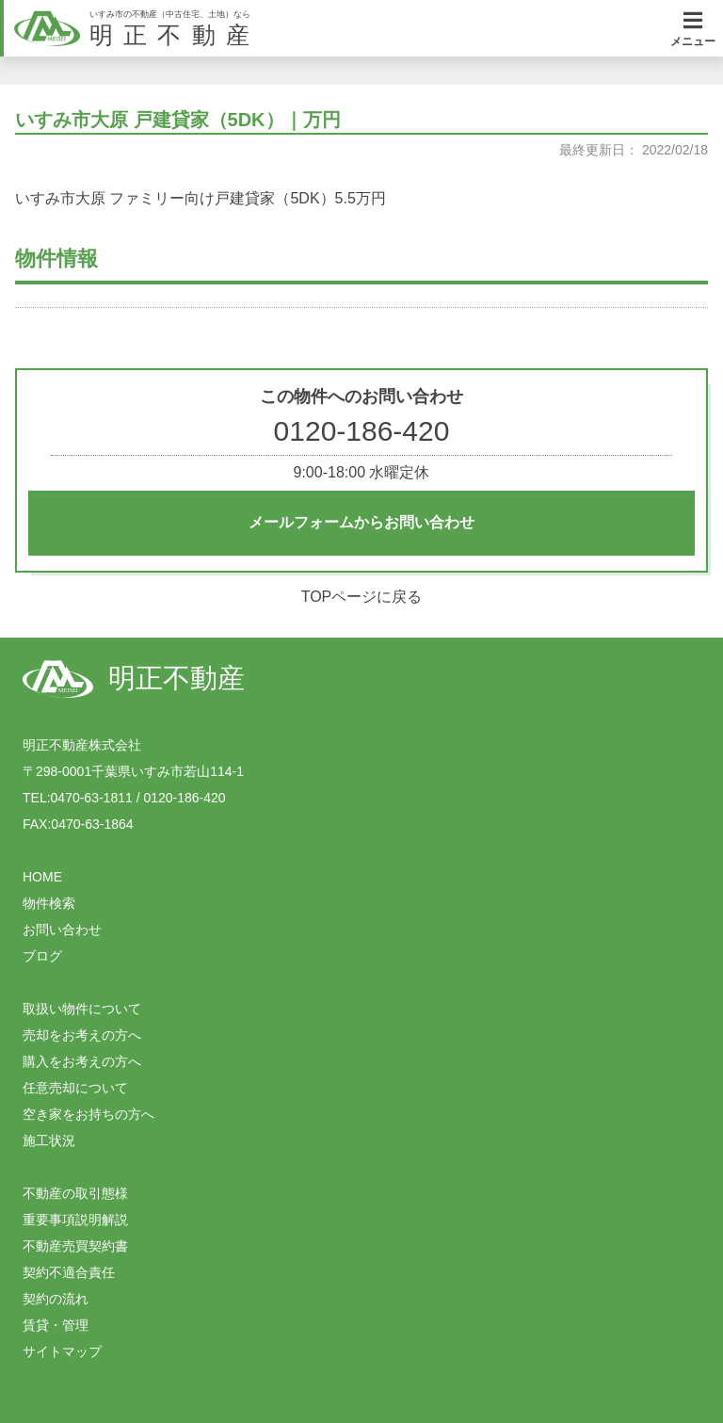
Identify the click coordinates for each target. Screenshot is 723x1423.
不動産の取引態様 (75, 1193)
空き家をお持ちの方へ (88, 1114)
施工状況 (49, 1140)
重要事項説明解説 (75, 1219)
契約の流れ (55, 1298)
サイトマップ (62, 1351)
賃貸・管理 (55, 1325)
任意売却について (75, 1087)
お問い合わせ (62, 929)
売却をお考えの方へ (82, 1035)
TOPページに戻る (362, 597)
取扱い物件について (82, 1008)
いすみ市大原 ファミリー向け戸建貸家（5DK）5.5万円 (200, 198)
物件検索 (49, 903)
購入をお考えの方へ (82, 1061)
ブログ (42, 955)
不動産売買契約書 (75, 1245)
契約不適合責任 (69, 1272)
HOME (42, 876)
